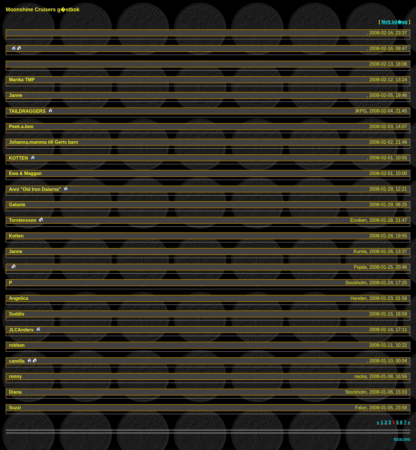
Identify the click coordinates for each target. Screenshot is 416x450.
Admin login (402, 438)
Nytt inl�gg (394, 21)
